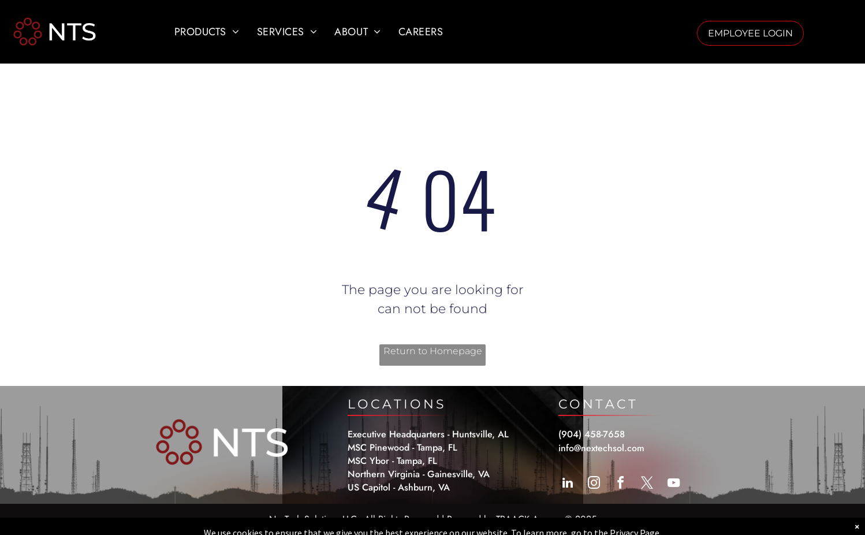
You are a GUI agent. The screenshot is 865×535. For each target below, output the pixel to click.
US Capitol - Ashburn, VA (399, 487)
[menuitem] (207, 32)
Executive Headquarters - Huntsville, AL (428, 434)
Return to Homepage (432, 350)
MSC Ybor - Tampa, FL (392, 460)
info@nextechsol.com (601, 448)
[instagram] (594, 484)
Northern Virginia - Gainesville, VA (419, 474)
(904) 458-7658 (591, 434)
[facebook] (621, 484)
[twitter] (647, 484)
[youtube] (674, 484)
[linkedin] (567, 484)
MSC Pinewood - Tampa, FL (402, 447)
